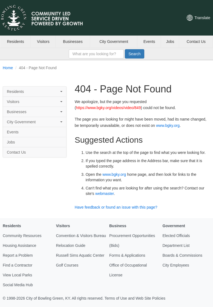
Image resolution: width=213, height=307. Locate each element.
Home (8, 68)
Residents (15, 41)
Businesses (73, 41)
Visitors (43, 41)
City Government (113, 41)
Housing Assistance (19, 245)
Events (149, 41)
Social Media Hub (18, 285)
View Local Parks (17, 275)
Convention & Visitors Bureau (81, 235)
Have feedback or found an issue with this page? (116, 207)
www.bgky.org (168, 125)
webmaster (104, 193)
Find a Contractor (17, 265)
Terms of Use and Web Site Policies (135, 298)
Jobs (170, 41)
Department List (176, 245)
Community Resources (22, 235)
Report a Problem (18, 255)
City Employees (176, 265)
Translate (202, 18)
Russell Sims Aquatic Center (80, 255)
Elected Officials (176, 235)
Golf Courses (67, 265)
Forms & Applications (127, 255)
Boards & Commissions (183, 255)
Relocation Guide (70, 245)
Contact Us (196, 41)
